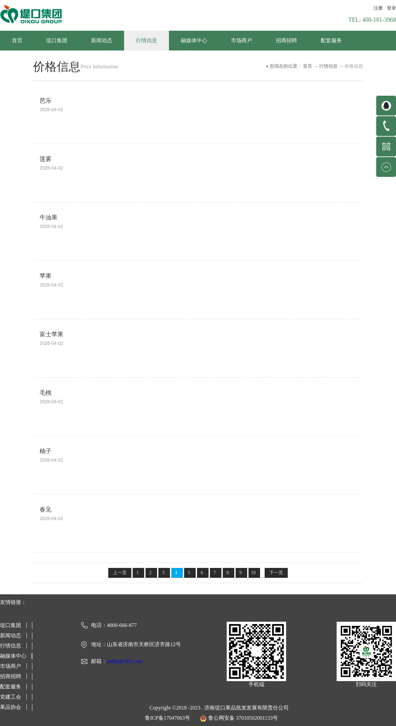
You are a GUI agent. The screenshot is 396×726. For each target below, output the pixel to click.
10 (253, 572)
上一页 (120, 572)
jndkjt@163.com (125, 661)
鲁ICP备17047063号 (167, 718)
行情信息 (328, 66)
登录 (391, 8)
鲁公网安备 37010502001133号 (243, 718)
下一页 (276, 572)
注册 (378, 8)
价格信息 (354, 66)
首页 (17, 40)
